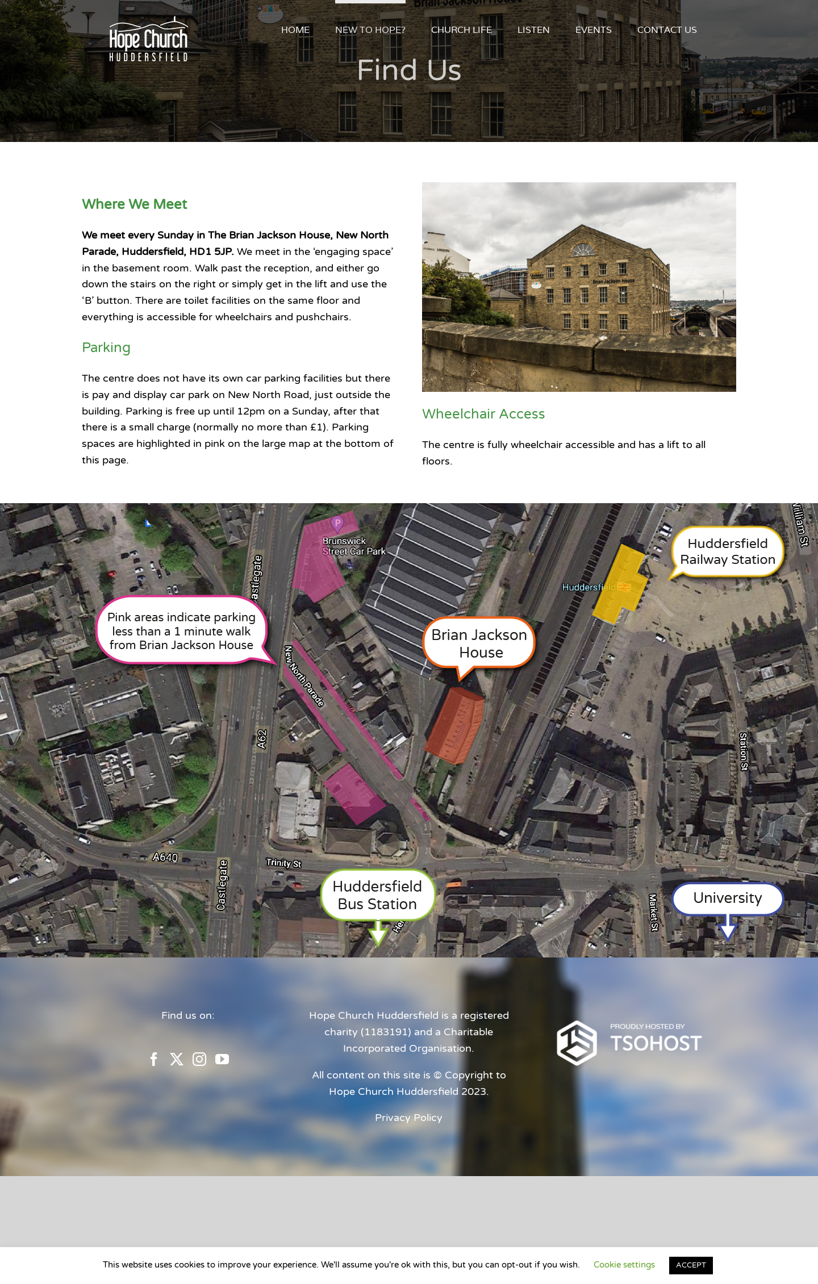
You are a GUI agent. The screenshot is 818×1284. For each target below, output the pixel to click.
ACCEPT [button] (691, 1265)
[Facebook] (154, 1059)
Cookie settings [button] (624, 1265)
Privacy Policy (409, 1117)
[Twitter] (176, 1059)
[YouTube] (222, 1059)
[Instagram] (199, 1059)
